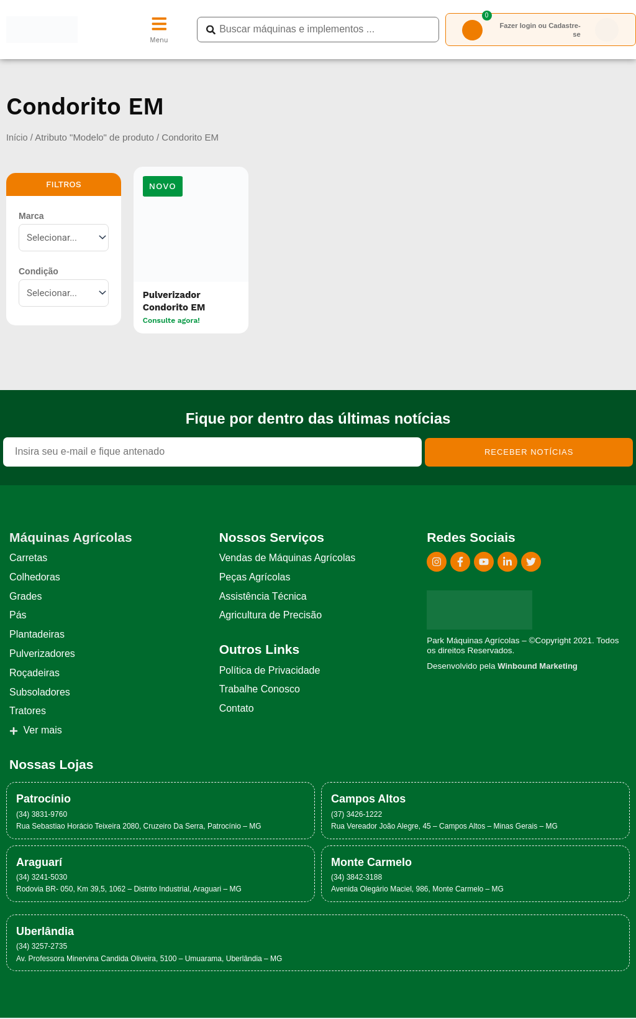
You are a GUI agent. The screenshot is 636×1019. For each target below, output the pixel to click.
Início (17, 138)
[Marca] (64, 238)
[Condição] (64, 293)
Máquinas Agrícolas (70, 538)
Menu (159, 41)
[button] (163, 187)
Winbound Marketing (538, 666)
